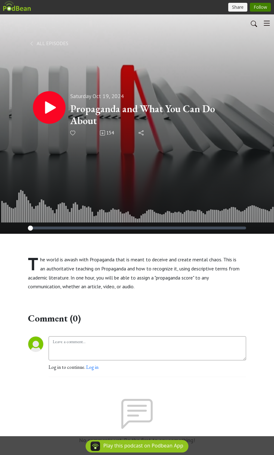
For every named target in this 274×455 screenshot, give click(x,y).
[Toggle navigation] (267, 23)
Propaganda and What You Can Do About (142, 115)
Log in (92, 367)
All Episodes (48, 43)
